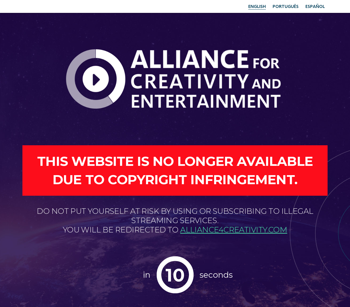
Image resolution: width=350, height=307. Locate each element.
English (257, 6)
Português (286, 6)
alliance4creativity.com (233, 229)
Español (315, 6)
